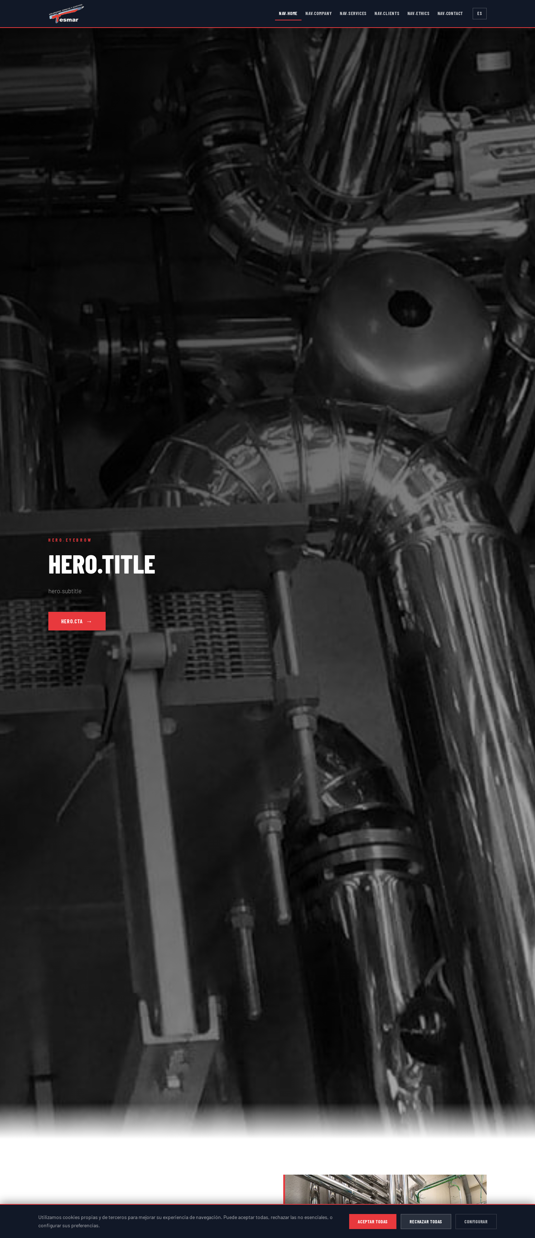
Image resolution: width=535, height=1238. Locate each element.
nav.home (288, 13)
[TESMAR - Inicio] (66, 13)
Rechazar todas (426, 1221)
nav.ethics (419, 13)
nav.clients (387, 13)
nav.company (318, 13)
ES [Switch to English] (479, 13)
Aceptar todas (373, 1221)
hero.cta (77, 621)
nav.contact (450, 13)
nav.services (353, 13)
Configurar (476, 1221)
